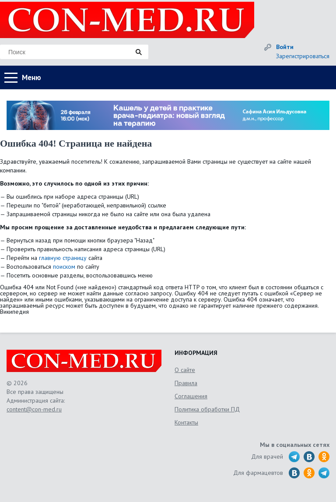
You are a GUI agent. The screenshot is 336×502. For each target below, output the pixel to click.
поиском (64, 266)
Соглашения (191, 396)
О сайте (185, 370)
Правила (186, 383)
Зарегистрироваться (302, 56)
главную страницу (63, 258)
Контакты (186, 422)
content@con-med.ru (34, 409)
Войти (285, 47)
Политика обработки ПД (207, 409)
